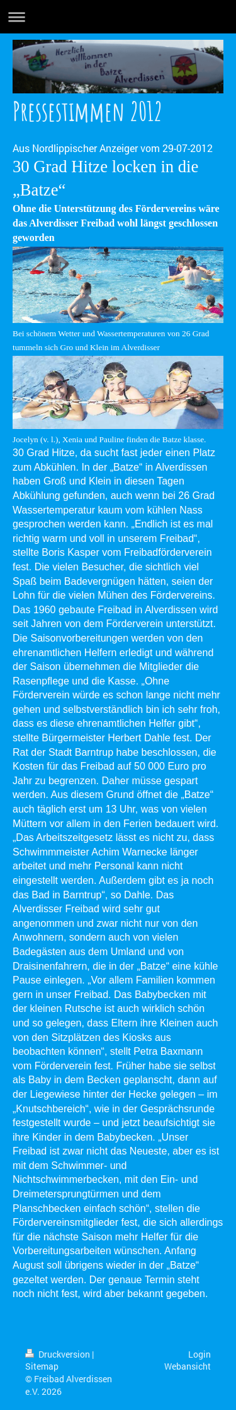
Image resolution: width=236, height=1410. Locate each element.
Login (199, 1354)
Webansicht (187, 1366)
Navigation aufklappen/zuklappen (118, 16)
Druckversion (58, 1354)
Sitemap (42, 1366)
